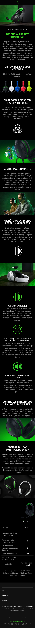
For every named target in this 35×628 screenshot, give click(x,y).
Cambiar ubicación (22, 618)
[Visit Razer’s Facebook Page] (5, 624)
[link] (18, 2)
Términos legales (15, 609)
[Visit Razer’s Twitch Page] (26, 624)
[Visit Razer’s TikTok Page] (22, 624)
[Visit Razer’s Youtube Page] (19, 624)
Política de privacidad (27, 609)
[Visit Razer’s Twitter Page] (15, 624)
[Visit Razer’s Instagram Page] (8, 624)
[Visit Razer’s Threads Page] (12, 624)
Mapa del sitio (5, 609)
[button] (2, 2)
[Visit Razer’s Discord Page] (29, 624)
